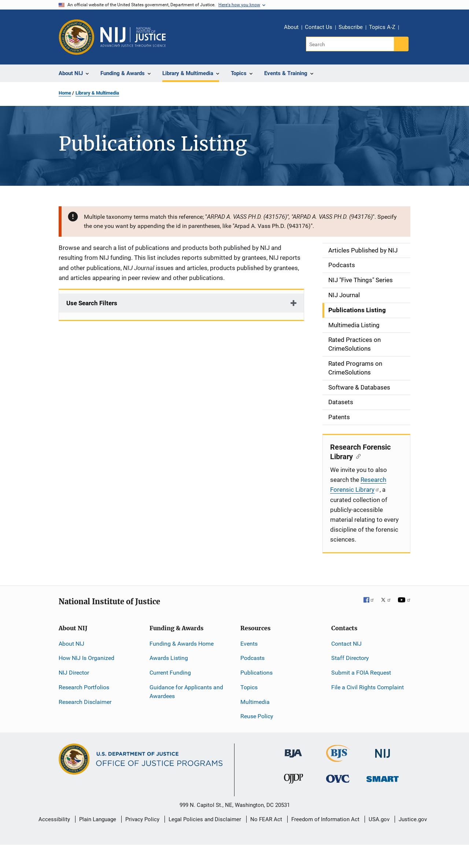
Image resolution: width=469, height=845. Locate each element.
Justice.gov (413, 819)
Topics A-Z (382, 27)
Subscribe (351, 27)
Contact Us (318, 27)
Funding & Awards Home (181, 643)
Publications (256, 672)
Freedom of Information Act (325, 819)
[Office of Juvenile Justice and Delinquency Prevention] (293, 780)
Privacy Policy (142, 819)
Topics (249, 687)
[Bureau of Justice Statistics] (338, 758)
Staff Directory (350, 657)
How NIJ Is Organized (86, 657)
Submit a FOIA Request (361, 672)
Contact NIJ (346, 643)
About (291, 27)
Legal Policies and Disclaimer (205, 819)
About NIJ (71, 643)
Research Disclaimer (85, 701)
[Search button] (401, 44)
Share (407, 28)
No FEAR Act (266, 819)
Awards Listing (168, 657)
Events (249, 643)
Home (65, 93)
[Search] (350, 44)
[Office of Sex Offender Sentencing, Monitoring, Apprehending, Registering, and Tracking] (382, 777)
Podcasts (252, 657)
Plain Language (97, 819)
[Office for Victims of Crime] (338, 778)
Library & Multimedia (97, 93)
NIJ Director (74, 672)
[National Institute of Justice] (382, 750)
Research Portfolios (84, 687)
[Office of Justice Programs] (77, 37)
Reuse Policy (256, 716)
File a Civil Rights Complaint (367, 687)
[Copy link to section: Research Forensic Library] (357, 456)
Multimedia (255, 701)
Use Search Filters (91, 303)
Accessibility (54, 819)
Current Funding (170, 672)
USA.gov (379, 819)
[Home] (133, 37)
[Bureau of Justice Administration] (293, 749)
